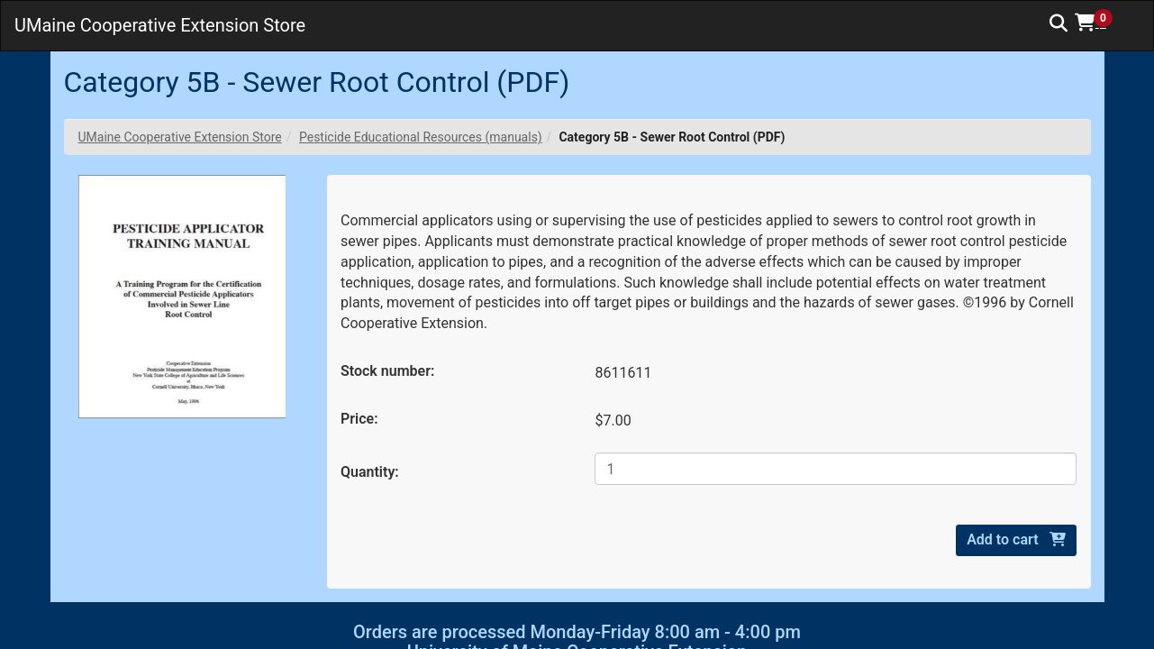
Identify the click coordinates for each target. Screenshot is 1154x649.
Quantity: (370, 471)
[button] (1100, 22)
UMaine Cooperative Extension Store (180, 137)
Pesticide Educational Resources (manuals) (420, 137)
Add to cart (1016, 539)
